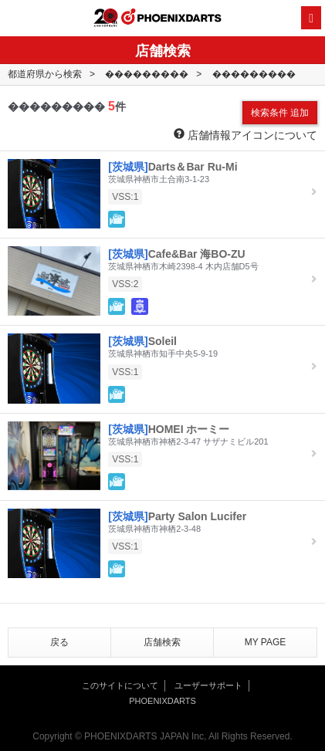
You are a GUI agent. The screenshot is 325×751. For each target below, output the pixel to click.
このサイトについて (120, 685)
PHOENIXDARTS (171, 18)
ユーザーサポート (208, 685)
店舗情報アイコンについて (245, 134)
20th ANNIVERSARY (105, 17)
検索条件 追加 (280, 112)
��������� (146, 74)
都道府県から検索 (45, 74)
